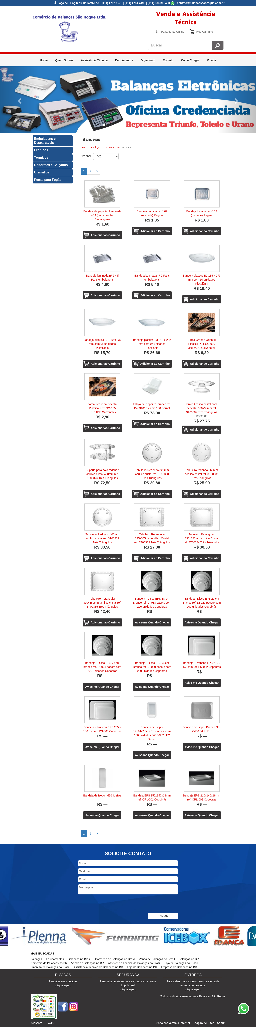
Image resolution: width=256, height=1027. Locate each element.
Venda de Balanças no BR (87, 963)
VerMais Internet (179, 1023)
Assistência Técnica (94, 60)
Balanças (36, 959)
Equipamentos (55, 959)
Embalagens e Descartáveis (45, 140)
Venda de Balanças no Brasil (157, 959)
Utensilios (41, 172)
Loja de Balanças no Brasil (181, 963)
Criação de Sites (203, 1023)
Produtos (41, 150)
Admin (221, 1023)
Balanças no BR (189, 959)
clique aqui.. (63, 985)
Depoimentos (124, 60)
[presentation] (108, 904)
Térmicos (41, 157)
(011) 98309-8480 (159, 3)
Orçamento (148, 60)
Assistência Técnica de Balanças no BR (98, 967)
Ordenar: (86, 156)
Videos (211, 60)
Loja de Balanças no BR (142, 967)
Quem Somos (64, 60)
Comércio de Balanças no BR (49, 963)
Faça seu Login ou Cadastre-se (76, 3)
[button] (19, 99)
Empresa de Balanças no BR (179, 967)
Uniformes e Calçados (51, 165)
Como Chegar (190, 60)
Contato (168, 60)
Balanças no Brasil (79, 959)
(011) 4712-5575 (111, 3)
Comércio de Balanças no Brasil (115, 959)
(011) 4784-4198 (135, 3)
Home (44, 60)
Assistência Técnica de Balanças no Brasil (134, 963)
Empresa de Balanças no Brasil (50, 967)
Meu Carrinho (204, 31)
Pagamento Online (172, 31)
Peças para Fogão (48, 179)
